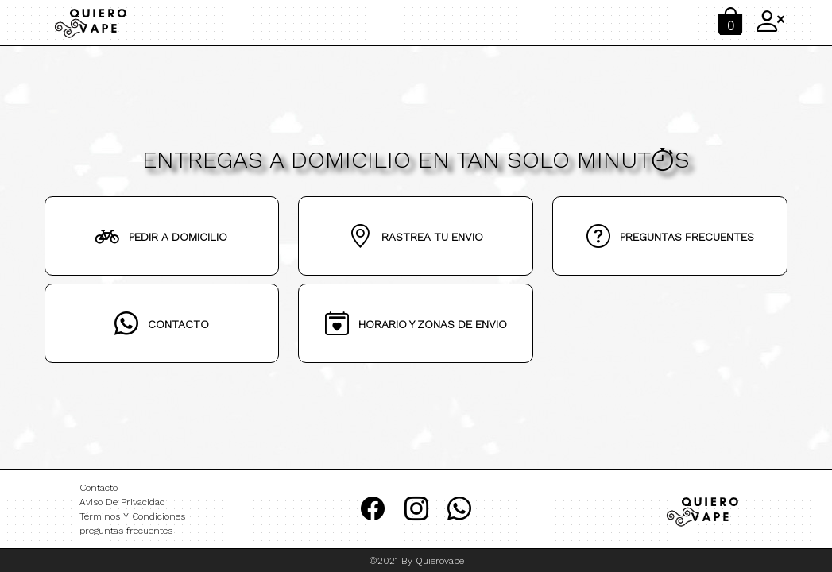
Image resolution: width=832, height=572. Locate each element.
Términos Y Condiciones (132, 516)
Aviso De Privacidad (122, 502)
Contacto (98, 487)
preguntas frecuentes (125, 530)
